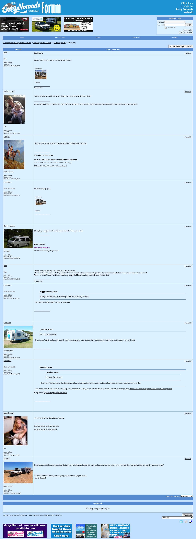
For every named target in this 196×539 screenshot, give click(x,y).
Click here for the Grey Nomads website (17, 43)
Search (98, 38)
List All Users (60, 38)
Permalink (188, 53)
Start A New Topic (177, 46)
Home (22, 38)
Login (188, 25)
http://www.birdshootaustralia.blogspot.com (97, 104)
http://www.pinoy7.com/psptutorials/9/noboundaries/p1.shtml (150, 389)
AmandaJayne (8, 413)
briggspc (7, 458)
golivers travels (9, 91)
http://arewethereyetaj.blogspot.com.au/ (46, 426)
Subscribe (187, 515)
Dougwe (7, 137)
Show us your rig (60, 43)
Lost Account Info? (185, 32)
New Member (187, 30)
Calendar (174, 38)
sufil (5, 53)
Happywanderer (9, 226)
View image (37, 82)
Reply (189, 46)
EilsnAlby (7, 323)
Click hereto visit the (184, 8)
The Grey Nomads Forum (42, 43)
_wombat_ (7, 182)
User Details (136, 38)
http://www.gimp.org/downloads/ (55, 393)
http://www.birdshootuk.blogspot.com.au (124, 104)
